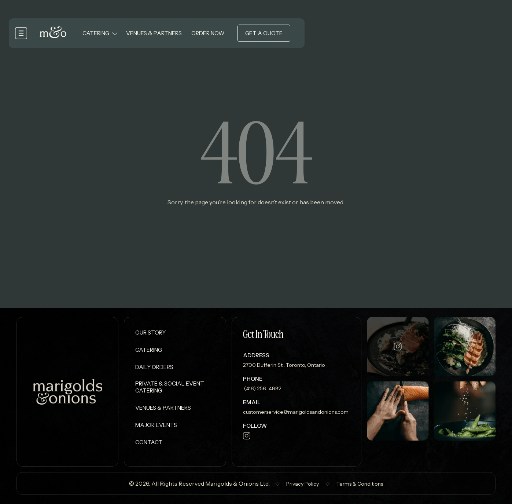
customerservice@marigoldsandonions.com (296, 412)
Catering (95, 33)
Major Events (156, 424)
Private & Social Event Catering (169, 387)
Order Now (207, 33)
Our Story (150, 332)
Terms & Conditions (359, 484)
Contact (148, 442)
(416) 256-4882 (262, 388)
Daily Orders (154, 367)
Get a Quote (264, 33)
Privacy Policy (302, 484)
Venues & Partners (154, 33)
